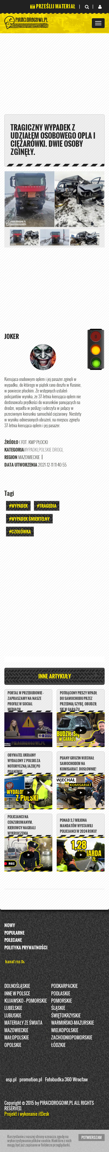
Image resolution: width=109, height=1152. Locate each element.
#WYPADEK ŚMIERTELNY (29, 519)
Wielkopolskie (64, 1030)
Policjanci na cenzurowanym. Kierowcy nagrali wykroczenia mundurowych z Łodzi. (25, 827)
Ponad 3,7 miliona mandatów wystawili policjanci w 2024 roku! (78, 826)
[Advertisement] (54, 598)
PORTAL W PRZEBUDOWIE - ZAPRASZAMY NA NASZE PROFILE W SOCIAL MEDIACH (26, 701)
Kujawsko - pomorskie (25, 1000)
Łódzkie (58, 1045)
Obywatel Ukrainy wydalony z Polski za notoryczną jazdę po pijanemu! (24, 763)
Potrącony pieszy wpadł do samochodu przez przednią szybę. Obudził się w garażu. (78, 701)
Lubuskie (12, 1015)
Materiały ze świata (23, 1022)
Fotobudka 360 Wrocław (66, 1079)
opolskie (12, 1045)
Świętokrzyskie (66, 1015)
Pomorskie (61, 1000)
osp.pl (11, 1079)
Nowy (9, 925)
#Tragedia (46, 505)
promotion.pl (30, 1079)
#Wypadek (18, 505)
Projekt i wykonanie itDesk (26, 1114)
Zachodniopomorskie (71, 1037)
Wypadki (31, 449)
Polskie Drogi (50, 449)
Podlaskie (60, 993)
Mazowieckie (16, 1030)
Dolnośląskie (17, 986)
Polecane (13, 940)
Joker (11, 336)
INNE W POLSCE (17, 993)
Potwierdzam (91, 1137)
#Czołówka (20, 531)
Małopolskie (16, 1037)
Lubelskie (13, 1008)
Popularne (14, 932)
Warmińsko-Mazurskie (72, 1022)
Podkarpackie (64, 986)
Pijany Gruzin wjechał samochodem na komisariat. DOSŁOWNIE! (78, 763)
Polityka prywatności (25, 947)
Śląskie (58, 1008)
